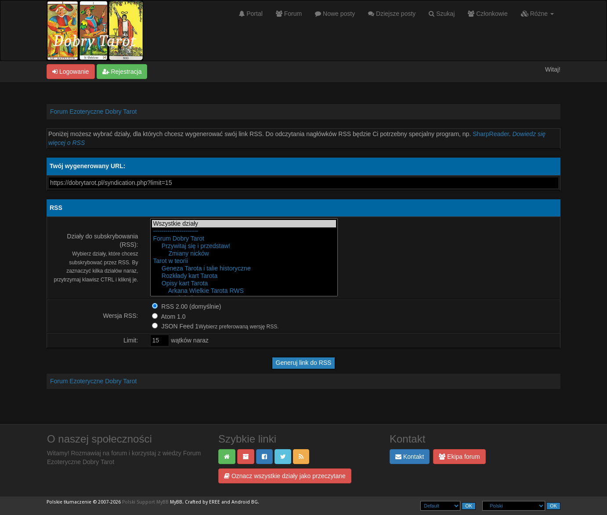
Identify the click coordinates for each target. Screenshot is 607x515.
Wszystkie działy (244, 223)
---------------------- (244, 231)
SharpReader (491, 133)
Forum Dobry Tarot (244, 238)
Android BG (244, 502)
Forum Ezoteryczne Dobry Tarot (93, 111)
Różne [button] (537, 13)
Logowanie (70, 71)
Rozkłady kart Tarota (244, 276)
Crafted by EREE (202, 502)
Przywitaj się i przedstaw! (244, 246)
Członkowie (487, 13)
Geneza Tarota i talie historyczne (244, 268)
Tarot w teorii (244, 261)
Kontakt (409, 456)
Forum (289, 13)
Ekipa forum (459, 456)
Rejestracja (122, 71)
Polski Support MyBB (145, 502)
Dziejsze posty (392, 13)
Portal (250, 13)
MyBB (176, 502)
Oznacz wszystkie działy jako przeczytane (285, 475)
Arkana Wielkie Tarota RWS (244, 291)
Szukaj (442, 13)
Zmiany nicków (244, 253)
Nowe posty (335, 13)
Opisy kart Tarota (244, 283)
